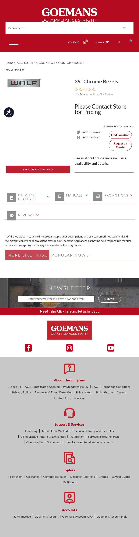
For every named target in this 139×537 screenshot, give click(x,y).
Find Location (120, 135)
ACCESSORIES (26, 62)
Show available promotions (119, 125)
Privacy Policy (21, 392)
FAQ (95, 386)
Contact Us (61, 398)
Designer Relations (82, 476)
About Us (15, 386)
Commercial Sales (54, 476)
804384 (79, 62)
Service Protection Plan (103, 436)
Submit (109, 298)
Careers (122, 392)
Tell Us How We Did (54, 431)
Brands (103, 476)
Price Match (84, 392)
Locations (79, 398)
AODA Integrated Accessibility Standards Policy (56, 386)
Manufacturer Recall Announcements (89, 442)
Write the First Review (101, 94)
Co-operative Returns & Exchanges (43, 436)
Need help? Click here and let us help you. (70, 311)
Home (9, 62)
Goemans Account (46, 516)
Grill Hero (69, 482)
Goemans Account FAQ (77, 516)
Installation (77, 436)
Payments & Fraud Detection (53, 392)
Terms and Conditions (116, 386)
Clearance (32, 476)
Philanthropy (104, 392)
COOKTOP (63, 62)
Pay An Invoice (21, 516)
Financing (31, 431)
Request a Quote (120, 145)
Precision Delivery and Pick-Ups (93, 431)
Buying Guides (121, 476)
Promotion (15, 476)
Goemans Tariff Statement (43, 442)
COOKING (46, 62)
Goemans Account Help (112, 516)
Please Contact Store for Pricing (101, 109)
